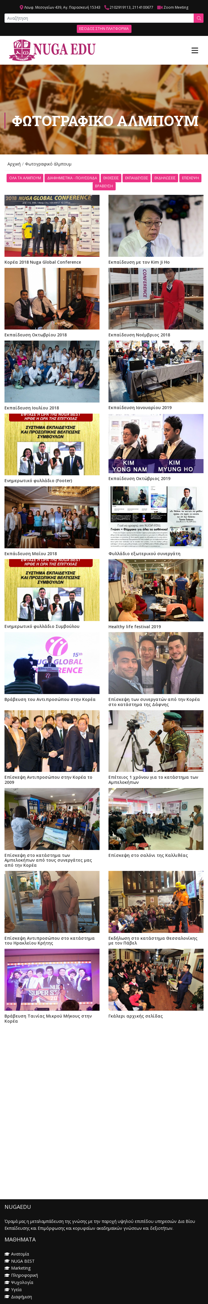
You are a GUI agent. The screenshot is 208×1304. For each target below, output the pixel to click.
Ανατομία (20, 1254)
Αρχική (14, 164)
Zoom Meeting (175, 7)
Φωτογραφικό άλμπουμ (48, 164)
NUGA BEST (23, 1261)
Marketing (20, 1268)
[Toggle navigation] (195, 50)
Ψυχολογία (22, 1282)
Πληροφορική (24, 1275)
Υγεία (16, 1289)
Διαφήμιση (21, 1297)
